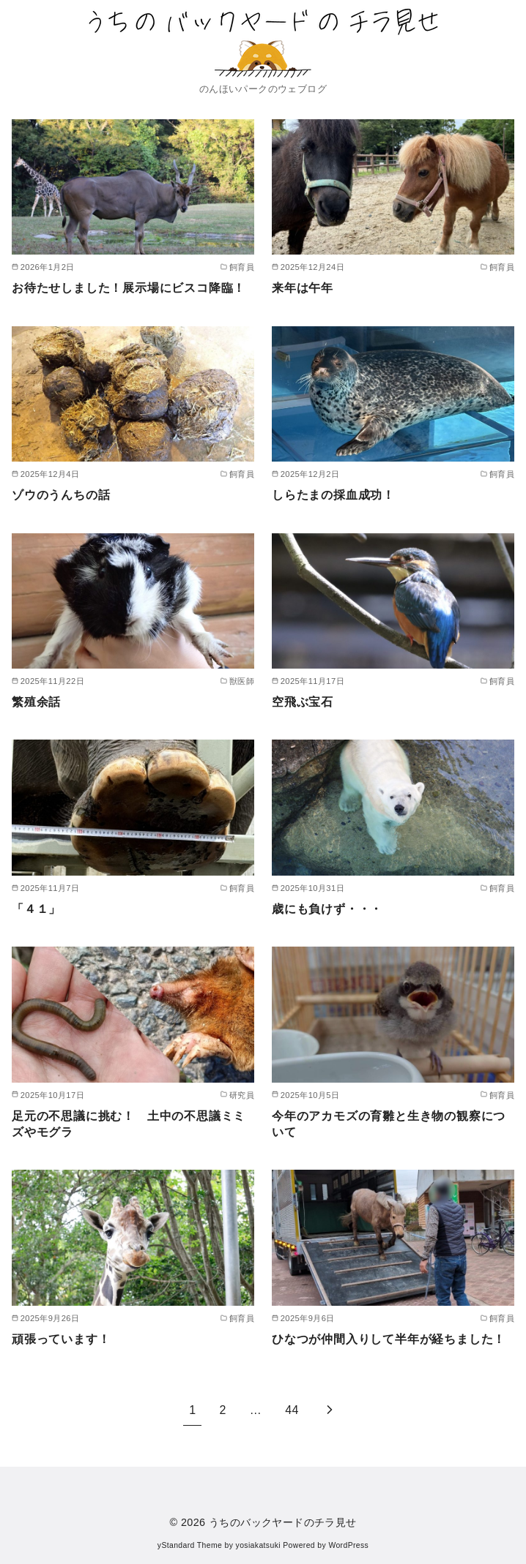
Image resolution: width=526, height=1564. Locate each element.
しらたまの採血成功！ (333, 495)
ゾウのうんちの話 (61, 495)
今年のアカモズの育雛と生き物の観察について (388, 1124)
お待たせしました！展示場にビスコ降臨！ (128, 288)
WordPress (348, 1545)
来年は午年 (302, 288)
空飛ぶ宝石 (302, 702)
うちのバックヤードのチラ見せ (283, 1522)
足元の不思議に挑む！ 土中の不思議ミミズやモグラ (128, 1124)
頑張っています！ (61, 1339)
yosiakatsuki (258, 1545)
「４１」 (36, 909)
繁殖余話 (36, 702)
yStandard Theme (190, 1545)
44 (292, 1410)
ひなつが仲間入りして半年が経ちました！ (388, 1339)
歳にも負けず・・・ (327, 909)
